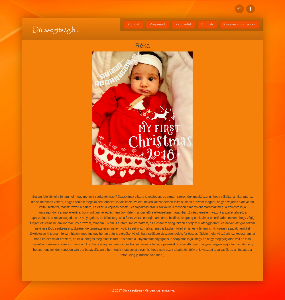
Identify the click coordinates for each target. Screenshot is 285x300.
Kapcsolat (183, 24)
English (207, 24)
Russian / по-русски (239, 24)
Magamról (157, 24)
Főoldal (133, 24)
